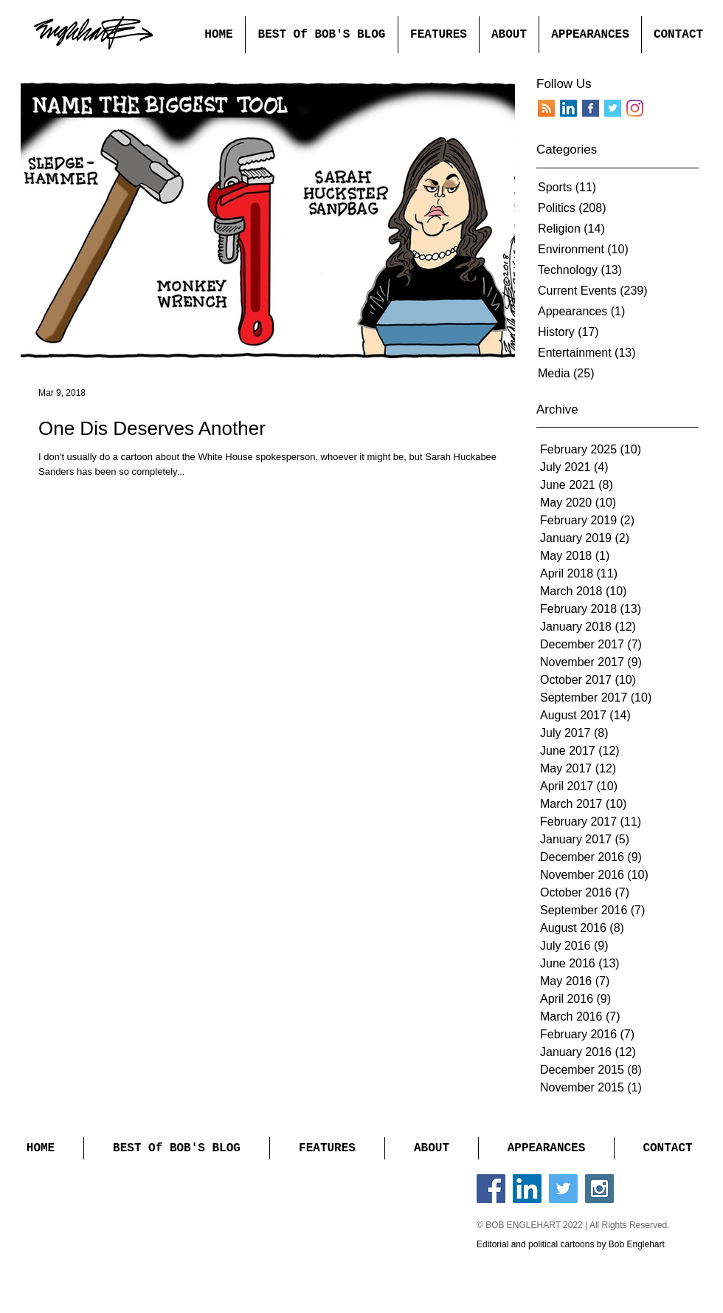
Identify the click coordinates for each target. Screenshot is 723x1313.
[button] (438, 34)
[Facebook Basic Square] (590, 108)
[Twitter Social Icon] (563, 1188)
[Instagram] (634, 108)
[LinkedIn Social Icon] (527, 1188)
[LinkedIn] (568, 108)
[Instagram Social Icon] (599, 1188)
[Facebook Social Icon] (491, 1188)
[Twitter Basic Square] (612, 108)
